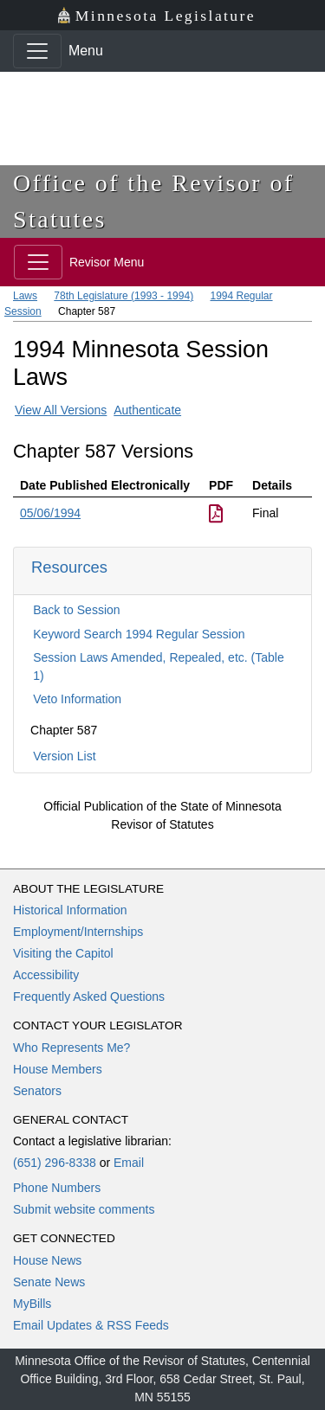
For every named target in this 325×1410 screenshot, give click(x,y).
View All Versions (61, 410)
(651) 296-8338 (54, 1163)
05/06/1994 (50, 513)
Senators (37, 1091)
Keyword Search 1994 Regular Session (138, 634)
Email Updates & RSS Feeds (91, 1325)
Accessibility (46, 975)
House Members (57, 1069)
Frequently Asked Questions (89, 996)
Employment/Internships (78, 932)
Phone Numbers (57, 1188)
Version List (64, 756)
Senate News (49, 1282)
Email (129, 1163)
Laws (25, 296)
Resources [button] (69, 567)
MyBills (32, 1304)
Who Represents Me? (71, 1047)
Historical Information (70, 910)
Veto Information (77, 699)
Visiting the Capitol (63, 953)
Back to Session (76, 610)
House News (47, 1260)
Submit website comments (83, 1209)
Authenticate (147, 410)
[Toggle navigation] (37, 51)
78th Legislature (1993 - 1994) (123, 296)
